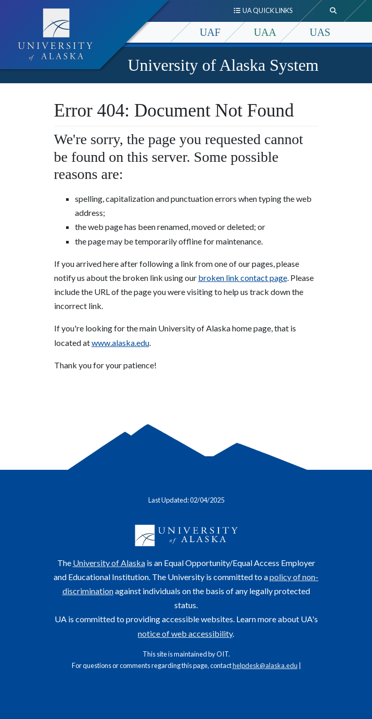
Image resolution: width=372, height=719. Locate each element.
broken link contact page (242, 278)
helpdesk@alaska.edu (265, 665)
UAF (210, 32)
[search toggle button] (333, 11)
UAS (320, 32)
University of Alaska (109, 563)
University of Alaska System (222, 65)
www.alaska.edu (120, 343)
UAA (265, 32)
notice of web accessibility (185, 633)
